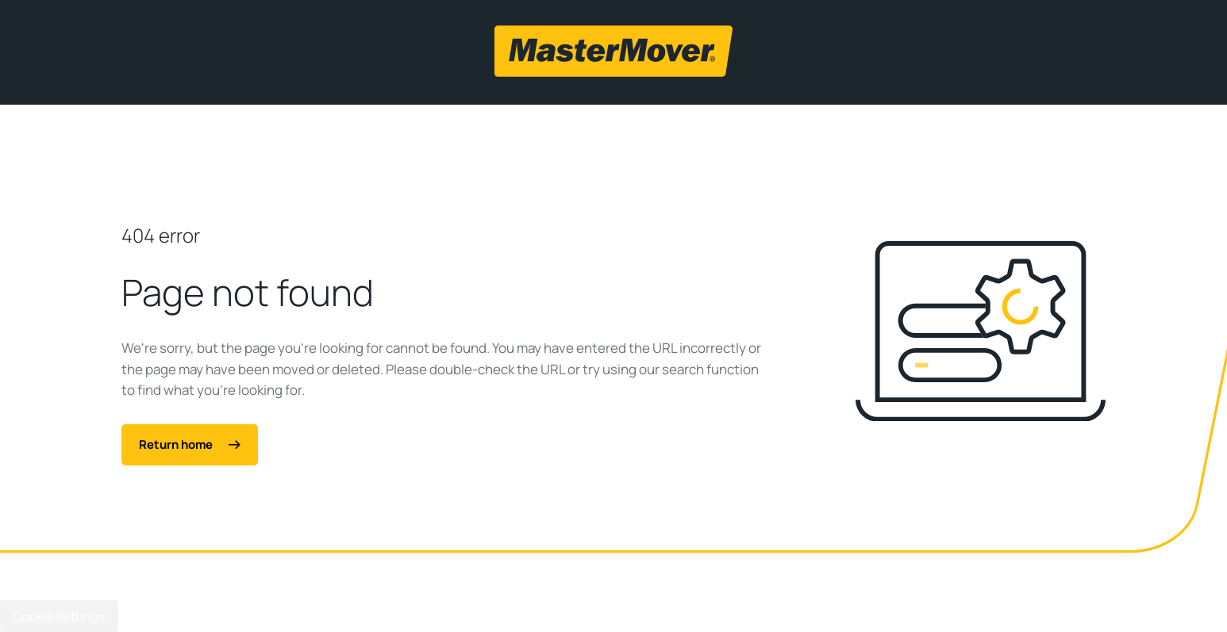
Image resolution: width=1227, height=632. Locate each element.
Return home (189, 444)
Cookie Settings (59, 616)
